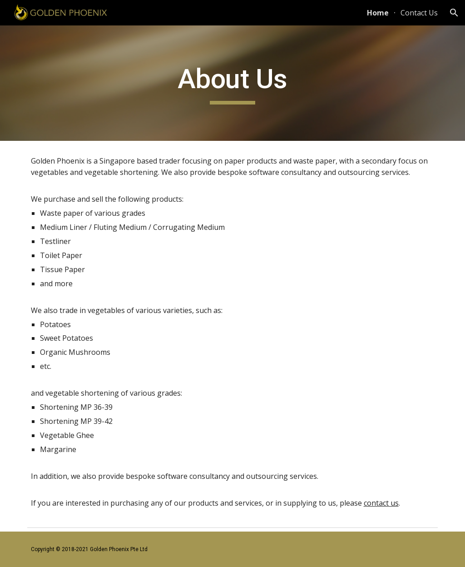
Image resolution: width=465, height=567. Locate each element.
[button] (454, 13)
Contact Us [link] (419, 13)
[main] (232, 83)
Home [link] (378, 13)
